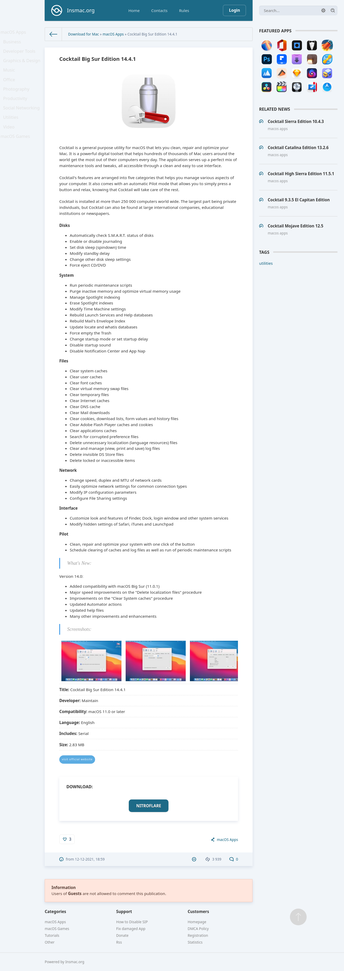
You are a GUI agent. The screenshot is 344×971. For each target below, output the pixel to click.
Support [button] (124, 911)
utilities (266, 263)
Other (50, 942)
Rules (184, 10)
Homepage (197, 921)
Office (10, 88)
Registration (198, 935)
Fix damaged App (130, 928)
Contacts (159, 10)
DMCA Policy (198, 928)
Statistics (195, 942)
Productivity (16, 110)
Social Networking (22, 121)
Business (13, 44)
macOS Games (16, 154)
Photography (17, 99)
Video (10, 143)
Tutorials (52, 935)
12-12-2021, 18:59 (90, 859)
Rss (119, 942)
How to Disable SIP (132, 921)
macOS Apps (14, 33)
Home (134, 10)
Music (10, 77)
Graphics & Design (22, 66)
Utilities (12, 132)
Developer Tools (20, 55)
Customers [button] (198, 911)
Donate (122, 935)
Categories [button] (55, 911)
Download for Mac (83, 34)
